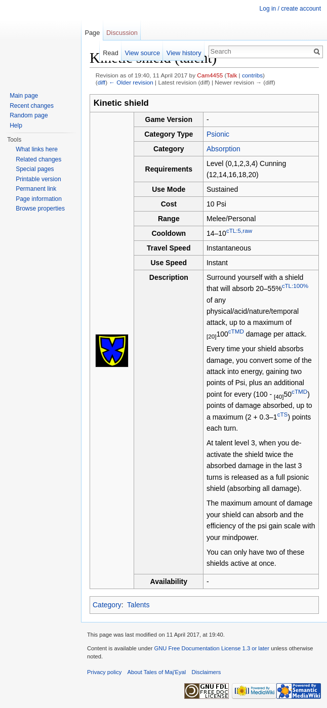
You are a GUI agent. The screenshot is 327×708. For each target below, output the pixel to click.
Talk (231, 75)
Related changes (38, 159)
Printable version (38, 179)
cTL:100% (295, 286)
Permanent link (36, 188)
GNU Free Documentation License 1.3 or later (211, 648)
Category (107, 605)
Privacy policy (104, 672)
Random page (29, 115)
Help (16, 125)
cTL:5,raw (239, 230)
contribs (252, 75)
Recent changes (32, 105)
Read (110, 53)
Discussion (122, 32)
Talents (138, 605)
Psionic (218, 134)
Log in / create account (290, 8)
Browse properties (40, 208)
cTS (282, 414)
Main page (24, 95)
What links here (37, 149)
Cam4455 (210, 75)
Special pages (35, 169)
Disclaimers (206, 672)
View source (142, 53)
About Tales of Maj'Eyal (157, 672)
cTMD (236, 331)
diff (101, 82)
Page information (39, 198)
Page (92, 32)
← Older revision (131, 82)
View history (184, 53)
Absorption (223, 149)
